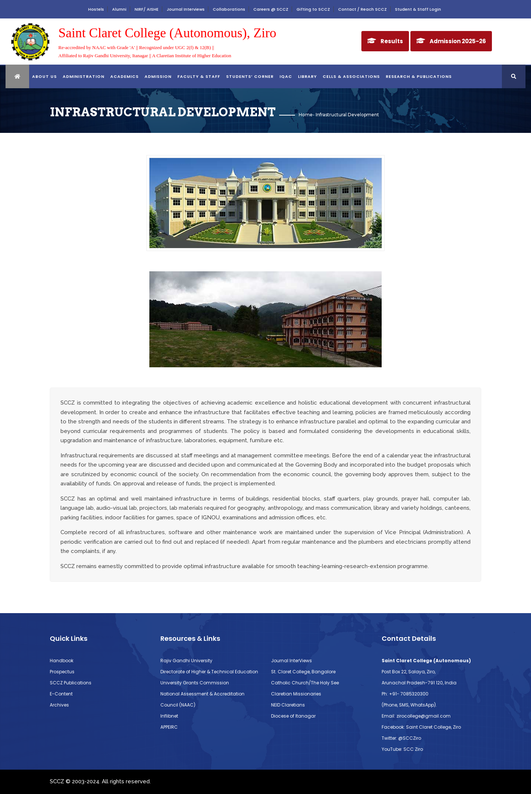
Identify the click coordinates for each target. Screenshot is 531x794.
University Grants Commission (194, 683)
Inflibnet (169, 716)
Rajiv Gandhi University (186, 660)
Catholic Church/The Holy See (305, 683)
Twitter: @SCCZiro (401, 738)
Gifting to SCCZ (313, 9)
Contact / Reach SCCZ (362, 9)
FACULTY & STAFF (198, 76)
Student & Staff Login (418, 9)
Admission (158, 76)
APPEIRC (169, 727)
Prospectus (62, 671)
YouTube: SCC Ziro (402, 749)
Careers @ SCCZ (270, 9)
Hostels (96, 9)
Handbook (61, 660)
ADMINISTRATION (83, 76)
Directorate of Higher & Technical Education (209, 671)
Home (306, 114)
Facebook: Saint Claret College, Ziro (421, 727)
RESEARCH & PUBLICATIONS (419, 76)
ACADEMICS (124, 76)
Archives (59, 705)
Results (392, 41)
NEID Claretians (288, 705)
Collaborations (229, 9)
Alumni (119, 9)
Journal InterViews (291, 660)
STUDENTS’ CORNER (250, 76)
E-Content (61, 694)
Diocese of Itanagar (293, 716)
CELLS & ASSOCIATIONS (351, 76)
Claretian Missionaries (296, 694)
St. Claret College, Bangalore (303, 671)
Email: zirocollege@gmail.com (416, 716)
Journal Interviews (186, 9)
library (307, 76)
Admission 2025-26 (458, 41)
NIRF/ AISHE (147, 9)
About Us (44, 76)
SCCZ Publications (70, 683)
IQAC (286, 76)
